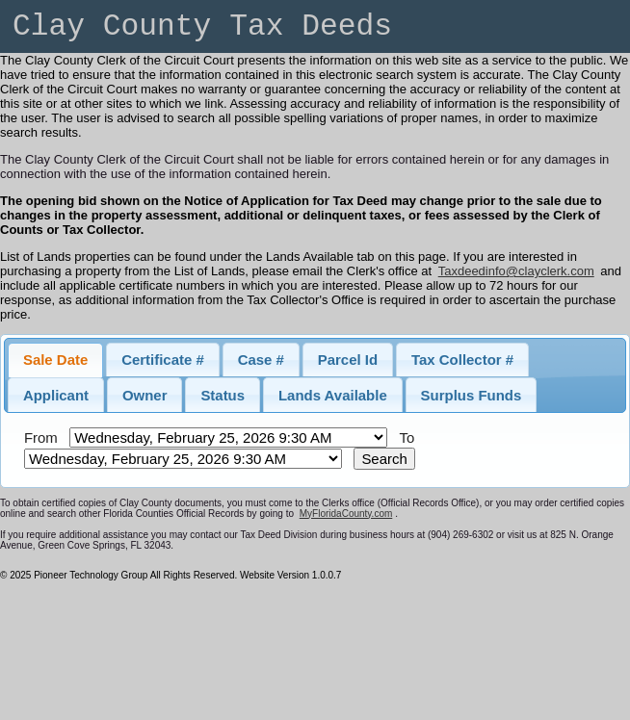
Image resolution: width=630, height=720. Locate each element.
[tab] (55, 360)
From (41, 437)
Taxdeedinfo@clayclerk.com (516, 271)
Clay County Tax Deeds (202, 26)
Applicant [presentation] (56, 395)
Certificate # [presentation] (162, 359)
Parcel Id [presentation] (348, 359)
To (406, 437)
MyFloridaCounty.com (346, 513)
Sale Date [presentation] (55, 359)
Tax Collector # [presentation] (462, 359)
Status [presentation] (222, 395)
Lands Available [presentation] (332, 395)
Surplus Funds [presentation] (471, 395)
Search (384, 458)
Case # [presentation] (261, 359)
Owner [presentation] (145, 395)
